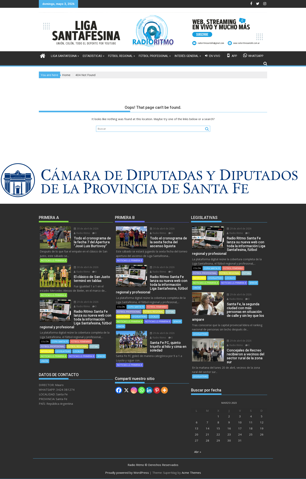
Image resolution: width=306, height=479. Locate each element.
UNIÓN (44, 360)
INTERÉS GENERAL (186, 56)
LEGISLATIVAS (63, 351)
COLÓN (45, 341)
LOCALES (78, 351)
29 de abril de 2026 (86, 302)
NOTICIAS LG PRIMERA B (81, 356)
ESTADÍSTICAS (92, 56)
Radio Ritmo (82, 233)
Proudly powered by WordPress (127, 473)
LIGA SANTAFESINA (64, 56)
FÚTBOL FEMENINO (81, 341)
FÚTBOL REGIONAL (120, 56)
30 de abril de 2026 (86, 228)
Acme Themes (191, 473)
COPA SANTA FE (60, 341)
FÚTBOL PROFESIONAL (153, 56)
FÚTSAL (94, 346)
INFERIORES (47, 351)
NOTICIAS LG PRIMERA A (53, 260)
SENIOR (101, 356)
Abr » (197, 452)
